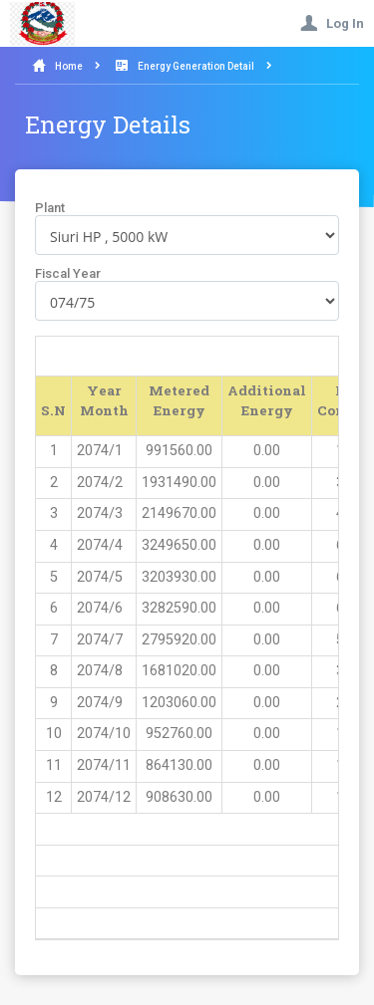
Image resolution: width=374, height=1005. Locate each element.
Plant (50, 207)
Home (69, 66)
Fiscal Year (68, 273)
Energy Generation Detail (196, 66)
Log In (332, 23)
